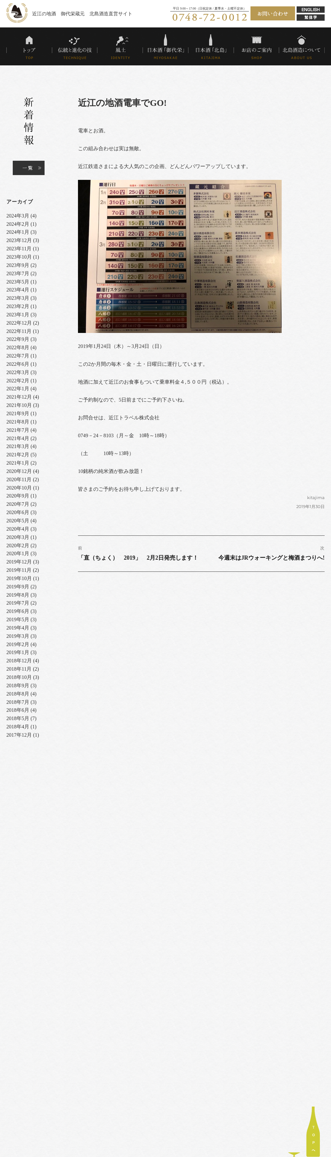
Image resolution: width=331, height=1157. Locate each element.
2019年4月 (17, 627)
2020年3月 (17, 537)
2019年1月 (17, 652)
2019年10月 (19, 578)
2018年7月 (17, 702)
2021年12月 (19, 397)
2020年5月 (17, 520)
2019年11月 (19, 570)
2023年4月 (17, 289)
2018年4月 (17, 726)
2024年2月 (17, 224)
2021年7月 (17, 430)
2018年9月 (17, 685)
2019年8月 (17, 595)
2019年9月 (17, 586)
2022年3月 (17, 372)
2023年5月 (17, 281)
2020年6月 (17, 512)
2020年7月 (17, 504)
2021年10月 (19, 405)
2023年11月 (19, 248)
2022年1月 (17, 388)
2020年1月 (17, 553)
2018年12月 (19, 660)
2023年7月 (17, 273)
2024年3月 (17, 215)
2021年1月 (17, 463)
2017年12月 (19, 735)
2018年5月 (17, 718)
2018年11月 (19, 669)
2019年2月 (17, 644)
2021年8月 (17, 421)
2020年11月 (19, 479)
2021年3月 (17, 446)
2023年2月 (17, 306)
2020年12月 (19, 471)
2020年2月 (17, 545)
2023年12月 (19, 240)
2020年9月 (17, 495)
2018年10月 (19, 677)
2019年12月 (19, 561)
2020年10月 (19, 487)
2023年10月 (19, 257)
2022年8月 (17, 347)
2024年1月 (17, 232)
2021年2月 (17, 454)
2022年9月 (17, 339)
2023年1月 (17, 314)
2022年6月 (17, 364)
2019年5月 (17, 619)
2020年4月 (17, 529)
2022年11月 (19, 331)
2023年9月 (17, 265)
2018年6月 (17, 710)
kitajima (316, 497)
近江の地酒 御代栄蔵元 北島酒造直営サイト (82, 13)
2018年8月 (17, 693)
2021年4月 (17, 438)
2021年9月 (17, 413)
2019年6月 (17, 611)
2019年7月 (17, 603)
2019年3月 (17, 636)
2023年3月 (17, 298)
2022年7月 (17, 355)
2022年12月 (19, 323)
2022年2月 (17, 380)
